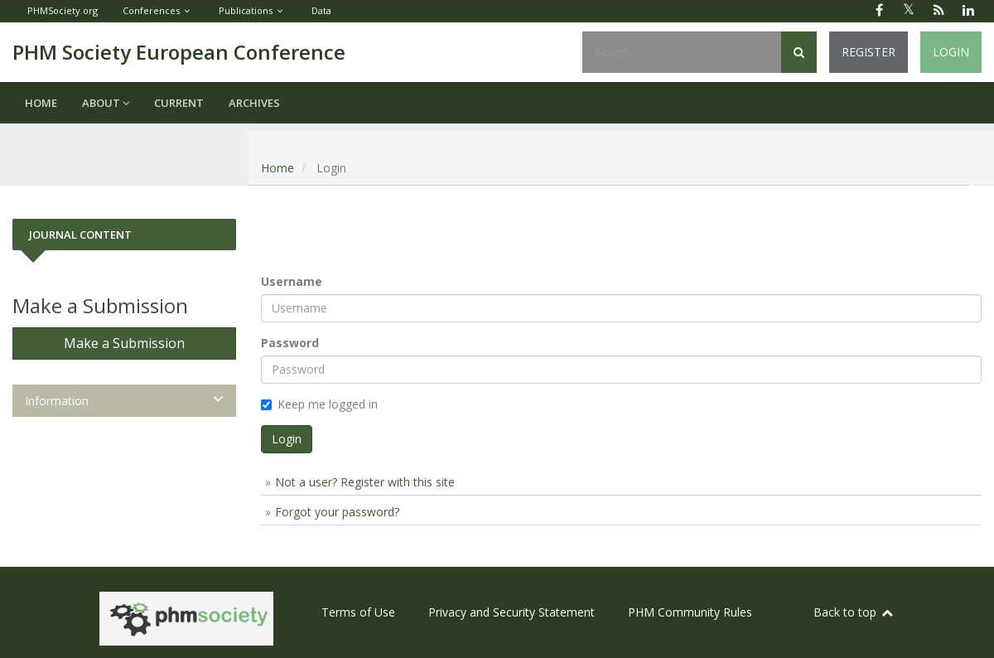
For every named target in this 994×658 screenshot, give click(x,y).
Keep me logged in (319, 404)
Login (951, 52)
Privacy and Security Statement (511, 612)
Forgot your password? (337, 512)
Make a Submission (124, 343)
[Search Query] (681, 52)
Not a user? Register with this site (365, 482)
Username (291, 281)
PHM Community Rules (690, 612)
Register (868, 52)
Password (290, 343)
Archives (254, 102)
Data (321, 10)
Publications (246, 10)
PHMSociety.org (62, 10)
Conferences (151, 10)
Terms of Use (358, 612)
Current (179, 102)
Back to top (854, 612)
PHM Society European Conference (178, 51)
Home (41, 102)
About (105, 102)
